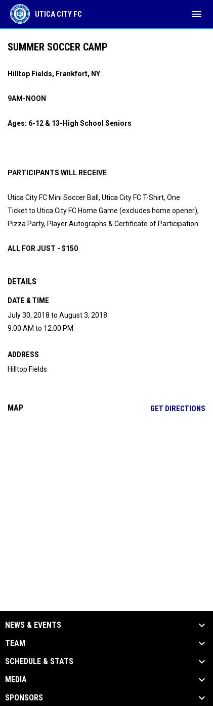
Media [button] (16, 680)
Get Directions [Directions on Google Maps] (177, 408)
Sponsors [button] (24, 698)
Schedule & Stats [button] (39, 662)
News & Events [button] (33, 625)
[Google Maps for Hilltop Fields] (106, 498)
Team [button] (15, 643)
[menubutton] (197, 14)
